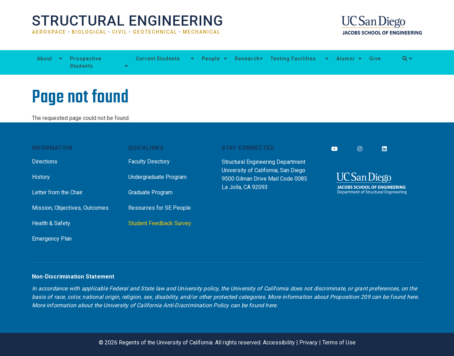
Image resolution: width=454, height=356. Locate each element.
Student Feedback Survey (159, 223)
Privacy (308, 342)
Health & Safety (51, 223)
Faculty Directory (149, 161)
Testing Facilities (293, 58)
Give (375, 58)
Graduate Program (150, 192)
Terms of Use (339, 342)
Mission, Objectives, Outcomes (70, 207)
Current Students (158, 58)
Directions (44, 161)
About (44, 58)
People (211, 58)
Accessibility (279, 342)
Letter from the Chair (57, 192)
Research (247, 58)
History (41, 177)
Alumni (345, 58)
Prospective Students (86, 62)
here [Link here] (412, 297)
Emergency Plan (52, 238)
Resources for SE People (159, 207)
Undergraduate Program (157, 177)
